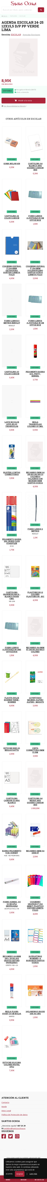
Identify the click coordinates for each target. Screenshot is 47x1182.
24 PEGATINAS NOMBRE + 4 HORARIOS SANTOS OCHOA (35, 959)
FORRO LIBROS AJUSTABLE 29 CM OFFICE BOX (35, 218)
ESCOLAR (16, 34)
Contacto (5, 1102)
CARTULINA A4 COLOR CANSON (11, 217)
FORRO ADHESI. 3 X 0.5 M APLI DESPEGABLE (12, 904)
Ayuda (4, 1106)
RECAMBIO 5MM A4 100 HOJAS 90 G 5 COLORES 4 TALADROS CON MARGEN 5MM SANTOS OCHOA (35, 477)
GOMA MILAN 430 (12, 163)
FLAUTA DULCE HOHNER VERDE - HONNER (12, 700)
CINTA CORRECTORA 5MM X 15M (35, 750)
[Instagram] (17, 1136)
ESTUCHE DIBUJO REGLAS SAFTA (12, 749)
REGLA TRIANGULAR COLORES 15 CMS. (35, 424)
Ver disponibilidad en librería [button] (14, 106)
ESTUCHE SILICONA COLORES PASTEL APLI (12, 1064)
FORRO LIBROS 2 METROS (35, 530)
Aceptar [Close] (19, 1174)
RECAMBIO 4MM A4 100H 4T (35, 852)
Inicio (4, 16)
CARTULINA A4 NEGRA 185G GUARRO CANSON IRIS (35, 801)
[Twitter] (10, 1136)
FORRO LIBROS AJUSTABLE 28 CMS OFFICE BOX (11, 649)
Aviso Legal (6, 1110)
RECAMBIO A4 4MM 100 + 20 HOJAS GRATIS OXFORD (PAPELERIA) (12, 959)
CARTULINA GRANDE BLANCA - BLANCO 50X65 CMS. (11, 595)
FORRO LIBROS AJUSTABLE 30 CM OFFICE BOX (35, 323)
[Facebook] (4, 1136)
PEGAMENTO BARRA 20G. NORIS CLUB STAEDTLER (11, 541)
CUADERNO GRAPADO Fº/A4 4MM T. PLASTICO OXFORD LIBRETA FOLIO (35, 906)
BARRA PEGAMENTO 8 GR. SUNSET (11, 852)
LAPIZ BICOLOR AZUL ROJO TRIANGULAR (12, 424)
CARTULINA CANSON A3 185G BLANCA (12, 800)
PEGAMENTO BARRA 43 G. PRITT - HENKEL (35, 374)
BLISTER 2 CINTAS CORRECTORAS (11, 473)
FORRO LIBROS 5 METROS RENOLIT (12, 322)
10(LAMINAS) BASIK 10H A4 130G (35, 1012)
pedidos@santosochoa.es (14, 1128)
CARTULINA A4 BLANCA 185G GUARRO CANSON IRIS (35, 166)
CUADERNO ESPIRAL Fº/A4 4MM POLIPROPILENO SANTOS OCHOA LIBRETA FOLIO (35, 270)
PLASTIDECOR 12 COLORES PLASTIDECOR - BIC (35, 594)
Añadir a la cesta (23, 100)
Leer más (33, 1174)
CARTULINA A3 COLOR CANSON (11, 373)
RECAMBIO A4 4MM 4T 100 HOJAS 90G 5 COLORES (35, 649)
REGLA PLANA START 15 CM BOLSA (11, 1012)
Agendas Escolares (31, 34)
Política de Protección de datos (15, 1114)
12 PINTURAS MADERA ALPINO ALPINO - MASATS (35, 700)
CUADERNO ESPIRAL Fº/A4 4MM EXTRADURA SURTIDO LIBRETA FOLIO (11, 270)
